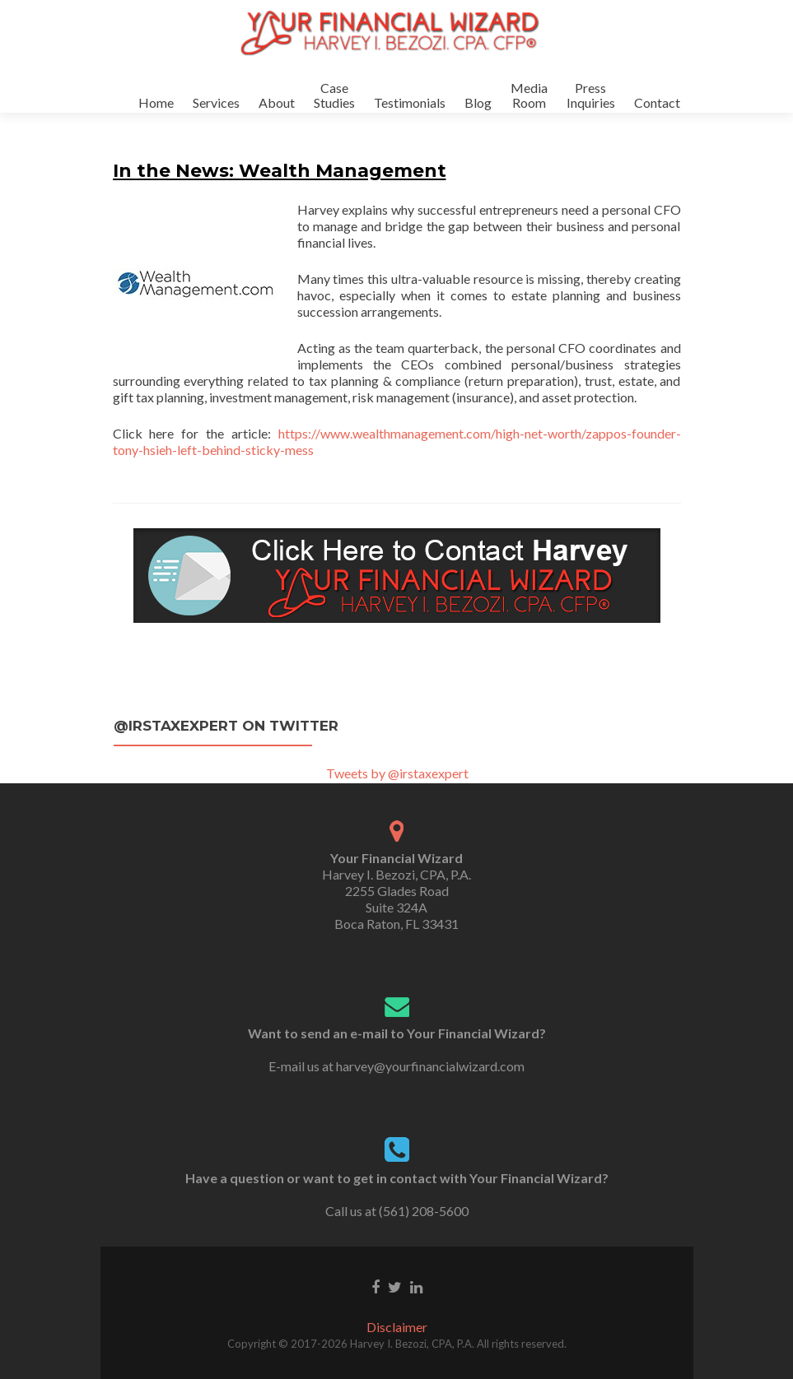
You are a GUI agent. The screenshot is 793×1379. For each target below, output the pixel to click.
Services (216, 102)
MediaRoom (529, 95)
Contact (657, 102)
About (277, 102)
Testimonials (409, 102)
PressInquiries (591, 95)
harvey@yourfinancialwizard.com (430, 1066)
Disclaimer (396, 1327)
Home (156, 102)
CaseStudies (334, 95)
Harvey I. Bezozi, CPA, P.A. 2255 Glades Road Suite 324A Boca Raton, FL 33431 (396, 890)
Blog (478, 102)
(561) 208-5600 (424, 1211)
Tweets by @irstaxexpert (397, 773)
